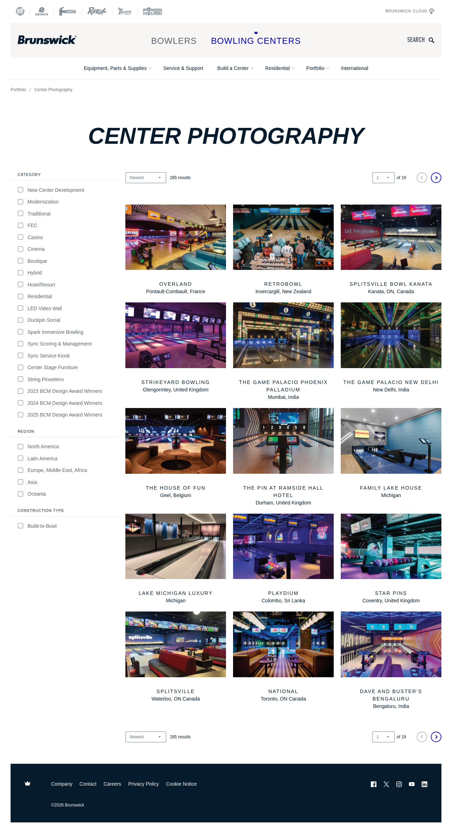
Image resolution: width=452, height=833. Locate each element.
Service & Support (183, 68)
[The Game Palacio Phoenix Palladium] (283, 351)
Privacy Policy (143, 784)
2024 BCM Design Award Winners (60, 403)
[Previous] (422, 177)
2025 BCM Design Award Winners (60, 415)
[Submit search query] (431, 40)
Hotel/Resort (36, 285)
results (180, 177)
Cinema (31, 249)
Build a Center (233, 68)
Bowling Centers (256, 38)
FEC (27, 226)
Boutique (32, 261)
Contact (87, 784)
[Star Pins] (391, 559)
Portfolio (315, 68)
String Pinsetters (41, 379)
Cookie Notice (181, 784)
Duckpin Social (39, 320)
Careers (112, 784)
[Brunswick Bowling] (57, 40)
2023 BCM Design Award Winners (60, 391)
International (354, 68)
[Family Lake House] (391, 453)
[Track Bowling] (125, 11)
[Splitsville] (175, 657)
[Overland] (175, 250)
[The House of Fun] (175, 453)
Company (61, 784)
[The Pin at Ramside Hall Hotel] (283, 457)
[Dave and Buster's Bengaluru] (391, 661)
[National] (283, 657)
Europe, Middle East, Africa (52, 470)
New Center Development (51, 190)
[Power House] (152, 11)
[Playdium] (283, 559)
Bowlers (174, 38)
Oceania (32, 494)
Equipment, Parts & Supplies (115, 68)
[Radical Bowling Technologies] (97, 11)
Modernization (38, 202)
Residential (277, 68)
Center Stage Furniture (48, 368)
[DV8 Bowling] (20, 11)
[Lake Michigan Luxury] (175, 559)
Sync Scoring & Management (54, 344)
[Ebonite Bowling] (41, 11)
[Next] (436, 177)
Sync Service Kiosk (44, 356)
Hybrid (30, 273)
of (401, 177)
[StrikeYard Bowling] (175, 348)
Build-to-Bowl (37, 526)
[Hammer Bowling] (68, 11)
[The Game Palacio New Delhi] (391, 348)
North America (38, 447)
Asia (27, 482)
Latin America (38, 458)
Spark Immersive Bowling (50, 332)
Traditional (34, 214)
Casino (30, 237)
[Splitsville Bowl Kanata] (391, 250)
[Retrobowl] (283, 250)
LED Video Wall (40, 308)
